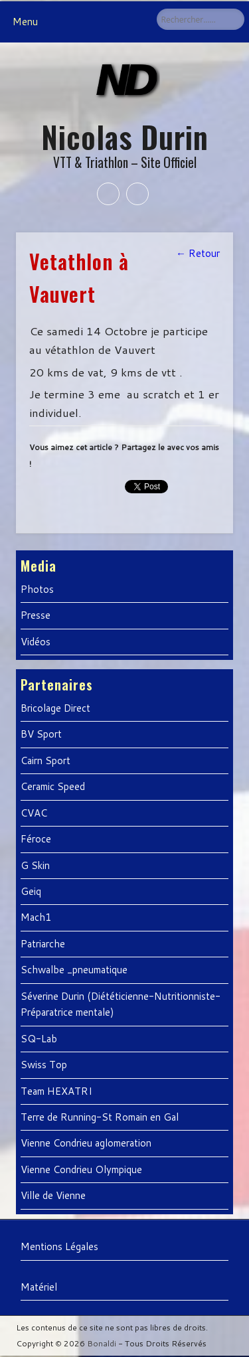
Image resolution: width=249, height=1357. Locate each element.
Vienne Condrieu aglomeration (86, 1143)
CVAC (34, 813)
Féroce (36, 839)
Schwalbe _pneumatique (74, 970)
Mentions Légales (59, 1246)
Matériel (39, 1287)
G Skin (35, 865)
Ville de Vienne (53, 1195)
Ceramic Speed (53, 786)
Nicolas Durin (124, 136)
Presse (35, 615)
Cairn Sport (45, 760)
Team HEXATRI (56, 1091)
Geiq (31, 891)
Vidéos (35, 642)
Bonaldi (101, 1343)
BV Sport (41, 734)
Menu (25, 22)
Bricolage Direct (55, 708)
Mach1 (36, 917)
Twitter (137, 194)
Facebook (108, 194)
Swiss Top (44, 1065)
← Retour (198, 253)
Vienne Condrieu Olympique (81, 1169)
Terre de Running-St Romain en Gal (100, 1117)
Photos (37, 589)
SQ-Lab (39, 1039)
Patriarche (43, 944)
